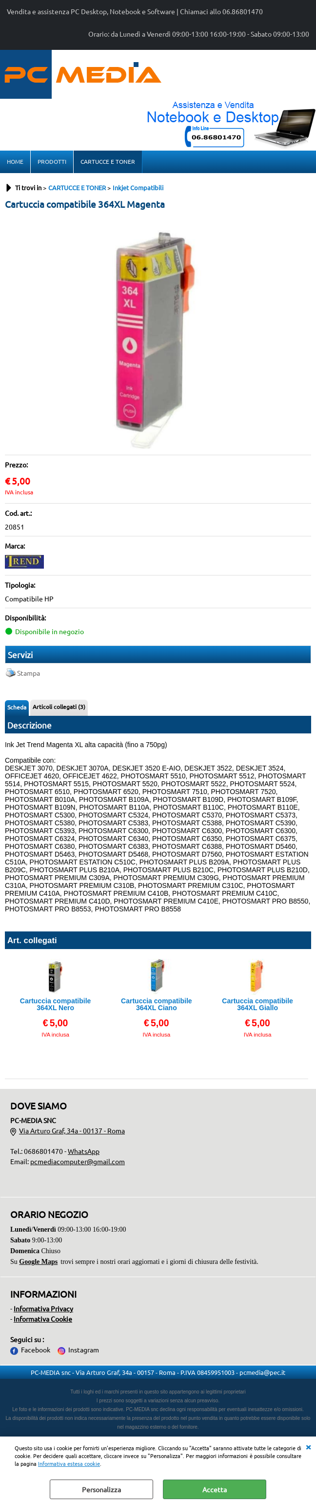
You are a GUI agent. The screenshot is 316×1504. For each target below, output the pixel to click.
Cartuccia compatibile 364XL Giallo (257, 1004)
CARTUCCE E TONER (107, 161)
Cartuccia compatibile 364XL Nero (55, 1004)
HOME (15, 161)
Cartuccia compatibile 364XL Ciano (156, 1004)
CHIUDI (308, 1446)
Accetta (214, 1489)
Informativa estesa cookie (69, 1463)
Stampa (28, 672)
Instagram (83, 1349)
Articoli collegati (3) (59, 706)
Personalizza (101, 1489)
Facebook (35, 1349)
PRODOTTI (52, 161)
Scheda (16, 707)
